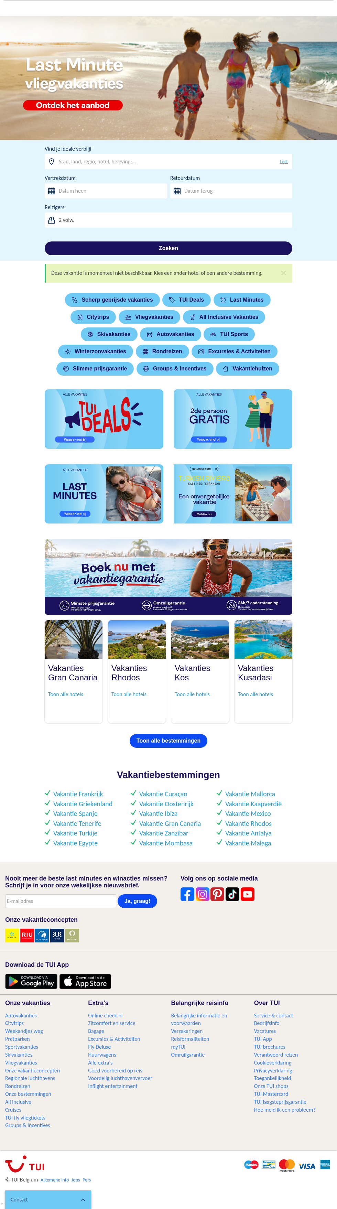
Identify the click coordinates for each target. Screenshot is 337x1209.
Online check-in (105, 1015)
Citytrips (93, 317)
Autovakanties (170, 334)
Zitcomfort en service (111, 1023)
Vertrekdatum (60, 178)
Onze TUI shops (271, 1086)
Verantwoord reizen (276, 1054)
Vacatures (265, 1031)
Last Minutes (242, 300)
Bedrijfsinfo (267, 1023)
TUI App (263, 1039)
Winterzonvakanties (95, 351)
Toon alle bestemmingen (168, 741)
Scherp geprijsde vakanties (112, 300)
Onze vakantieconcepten (32, 1070)
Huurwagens (102, 1054)
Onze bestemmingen (28, 1094)
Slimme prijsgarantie (95, 368)
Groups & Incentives (175, 368)
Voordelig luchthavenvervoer (120, 1078)
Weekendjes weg (24, 1031)
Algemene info (55, 1180)
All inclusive (18, 1102)
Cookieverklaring (273, 1062)
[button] (48, 1199)
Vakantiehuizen (247, 368)
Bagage (96, 1031)
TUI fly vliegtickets (25, 1117)
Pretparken (17, 1039)
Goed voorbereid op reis (115, 1070)
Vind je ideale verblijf (68, 148)
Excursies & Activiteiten (234, 351)
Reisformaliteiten (190, 1039)
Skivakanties (109, 334)
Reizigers (54, 207)
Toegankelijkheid (272, 1078)
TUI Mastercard (271, 1094)
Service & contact (273, 1015)
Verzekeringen (187, 1031)
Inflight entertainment (112, 1086)
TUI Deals (186, 300)
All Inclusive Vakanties (224, 317)
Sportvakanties (21, 1047)
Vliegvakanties (149, 317)
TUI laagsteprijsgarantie (280, 1102)
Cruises (13, 1110)
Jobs (76, 1180)
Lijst (284, 161)
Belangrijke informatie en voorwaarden (199, 1019)
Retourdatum (185, 178)
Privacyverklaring (273, 1070)
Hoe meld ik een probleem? (285, 1110)
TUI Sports (229, 334)
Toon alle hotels (65, 694)
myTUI (178, 1047)
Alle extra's (100, 1062)
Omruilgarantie (188, 1054)
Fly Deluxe (99, 1047)
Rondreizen (162, 351)
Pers (87, 1180)
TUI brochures (269, 1047)
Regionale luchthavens (30, 1078)
